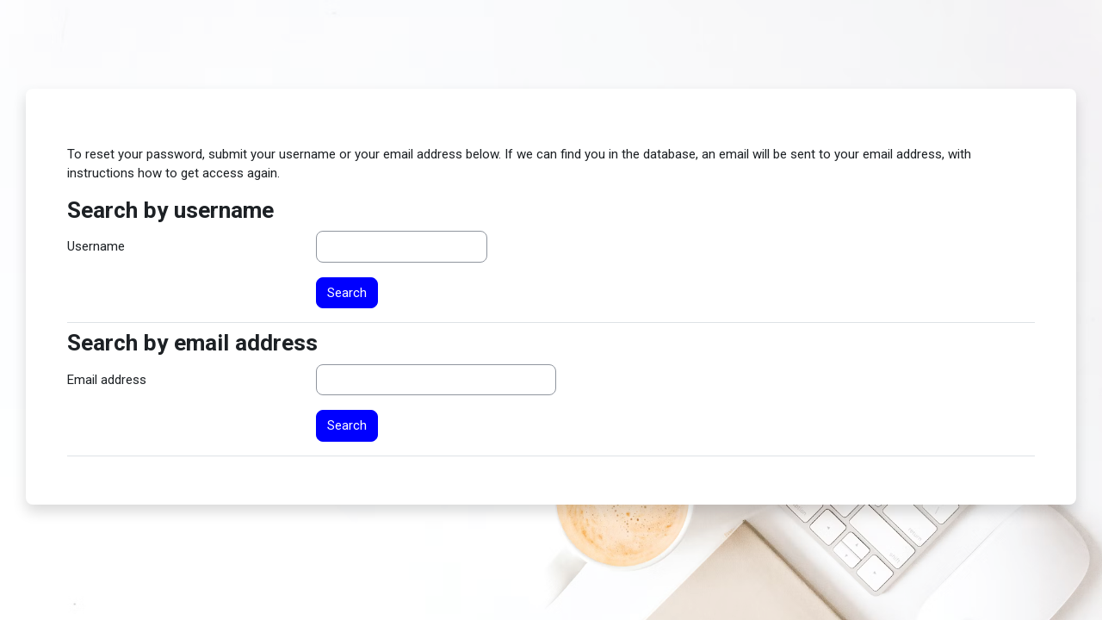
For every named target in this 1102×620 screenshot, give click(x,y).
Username (96, 246)
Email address (106, 380)
